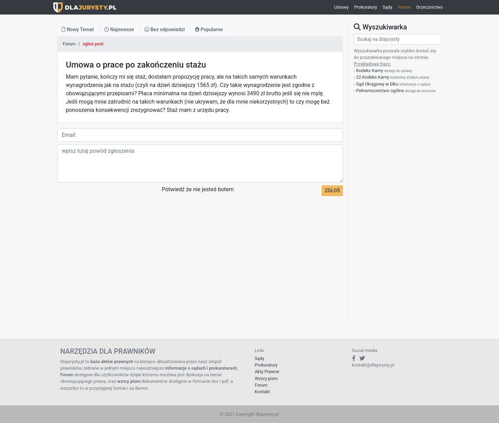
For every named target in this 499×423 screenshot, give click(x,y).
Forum (404, 7)
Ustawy (341, 7)
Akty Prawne (267, 371)
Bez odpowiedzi (165, 29)
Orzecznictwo (429, 7)
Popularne (209, 29)
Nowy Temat (78, 29)
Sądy (387, 7)
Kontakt (262, 391)
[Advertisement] (200, 273)
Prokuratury (365, 7)
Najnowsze (119, 29)
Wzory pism (266, 378)
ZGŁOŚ (332, 190)
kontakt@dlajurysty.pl (373, 365)
